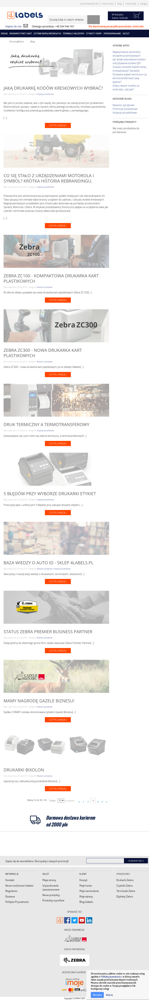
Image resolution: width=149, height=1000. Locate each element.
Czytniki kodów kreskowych (47, 33)
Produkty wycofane (53, 900)
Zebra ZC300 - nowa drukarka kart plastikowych (43, 352)
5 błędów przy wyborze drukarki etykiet (50, 493)
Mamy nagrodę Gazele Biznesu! (39, 701)
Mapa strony (49, 880)
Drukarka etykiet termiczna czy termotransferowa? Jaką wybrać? (130, 78)
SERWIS (4, 33)
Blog (119, 3)
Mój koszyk (130, 3)
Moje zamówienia (89, 891)
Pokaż (52, 800)
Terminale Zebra (125, 891)
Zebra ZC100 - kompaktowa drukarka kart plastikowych (51, 278)
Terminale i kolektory (73, 33)
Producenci (123, 873)
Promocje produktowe (125, 109)
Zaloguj (143, 3)
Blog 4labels (86, 902)
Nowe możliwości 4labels (19, 885)
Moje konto (108, 3)
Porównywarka (89, 3)
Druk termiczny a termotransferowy (46, 424)
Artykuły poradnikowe (45, 94)
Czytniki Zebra (124, 885)
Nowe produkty (51, 895)
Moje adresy (86, 896)
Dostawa (10, 896)
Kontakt (9, 880)
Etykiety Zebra (124, 896)
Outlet (126, 33)
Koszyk (83, 880)
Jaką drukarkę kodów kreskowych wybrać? (53, 88)
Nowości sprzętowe (44, 287)
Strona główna (16, 41)
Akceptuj (97, 994)
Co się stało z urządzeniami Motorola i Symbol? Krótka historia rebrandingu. (49, 178)
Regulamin (11, 891)
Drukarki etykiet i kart (20, 33)
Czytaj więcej (58, 125)
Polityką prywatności (111, 976)
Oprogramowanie (112, 33)
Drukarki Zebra (124, 880)
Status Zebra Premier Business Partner (48, 631)
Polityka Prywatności (17, 902)
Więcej (109, 994)
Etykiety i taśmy (94, 33)
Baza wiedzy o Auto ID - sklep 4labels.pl (48, 563)
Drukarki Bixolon (24, 770)
